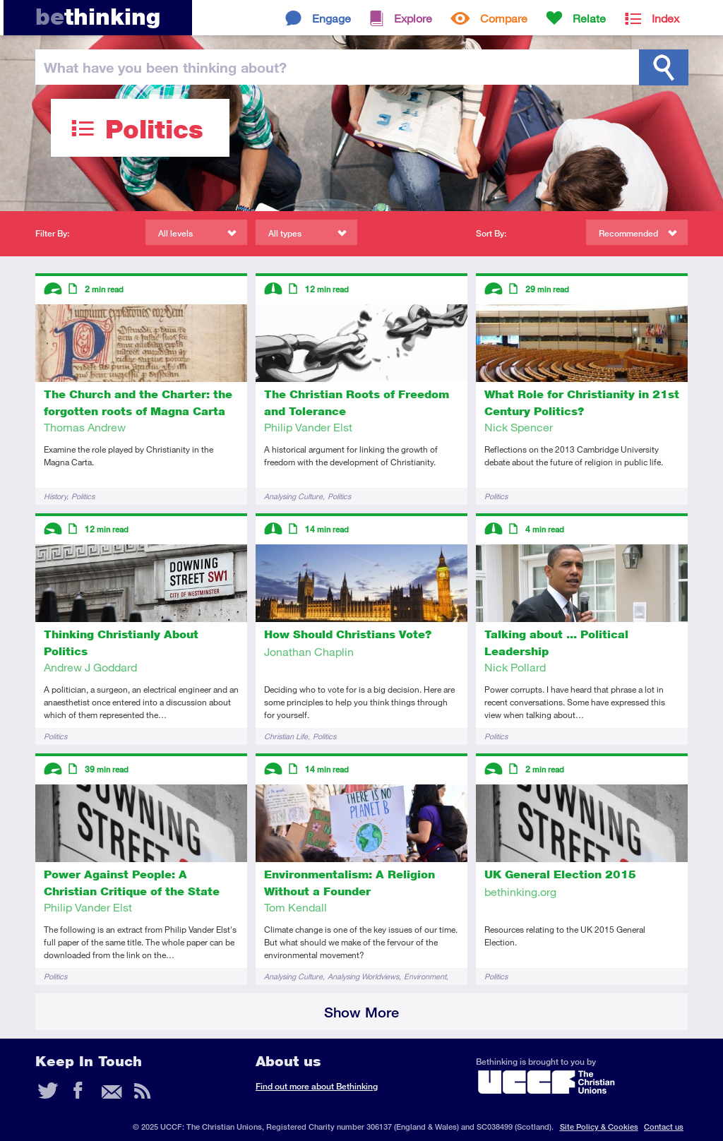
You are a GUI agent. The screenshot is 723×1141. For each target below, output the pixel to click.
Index (665, 18)
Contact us (663, 1126)
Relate (589, 18)
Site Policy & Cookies (599, 1126)
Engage (331, 18)
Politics (83, 496)
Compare (503, 18)
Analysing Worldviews (363, 976)
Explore (413, 18)
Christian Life (286, 736)
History (55, 496)
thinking (97, 16)
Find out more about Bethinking (317, 1086)
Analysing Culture (293, 496)
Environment (425, 976)
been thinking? (165, 67)
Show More (361, 1012)
